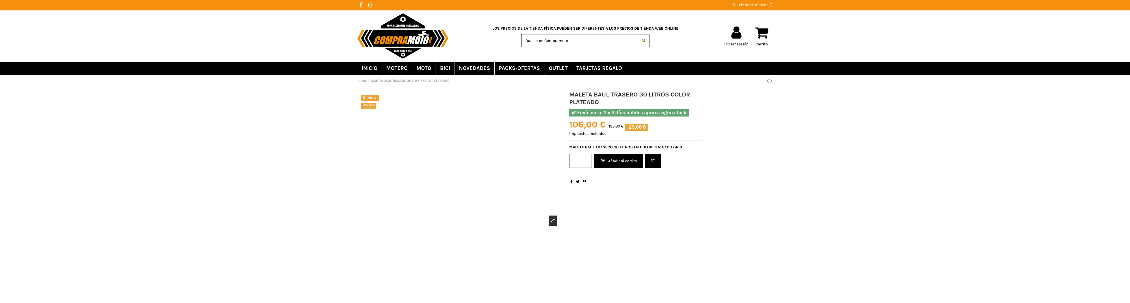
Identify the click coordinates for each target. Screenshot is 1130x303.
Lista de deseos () (753, 4)
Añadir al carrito (618, 161)
